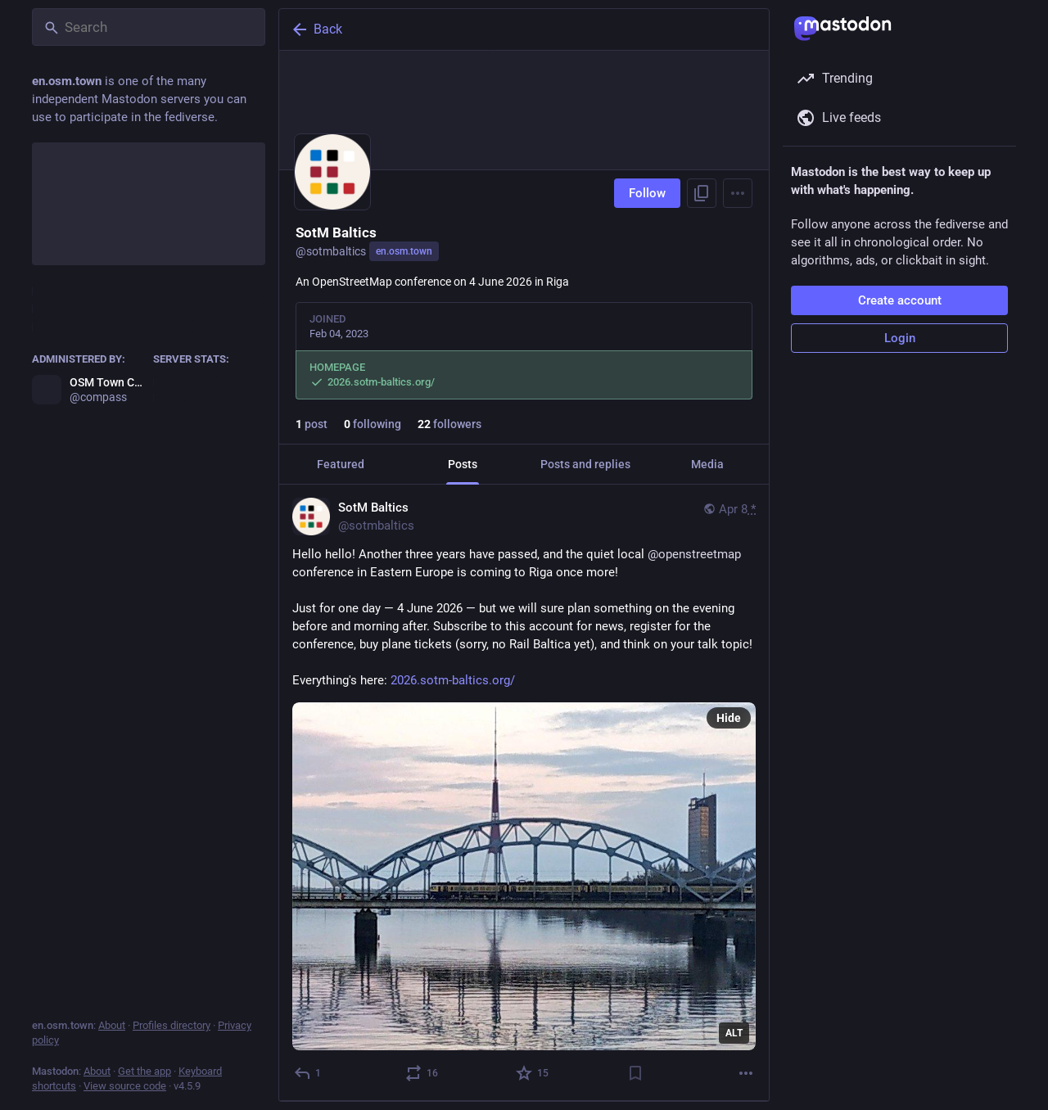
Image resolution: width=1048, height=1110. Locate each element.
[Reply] (308, 1073)
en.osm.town (404, 251)
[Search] (148, 27)
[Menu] (737, 193)
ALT (734, 1033)
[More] (746, 1073)
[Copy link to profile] (701, 193)
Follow (647, 193)
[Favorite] (533, 1073)
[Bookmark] (635, 1073)
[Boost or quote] (422, 1073)
